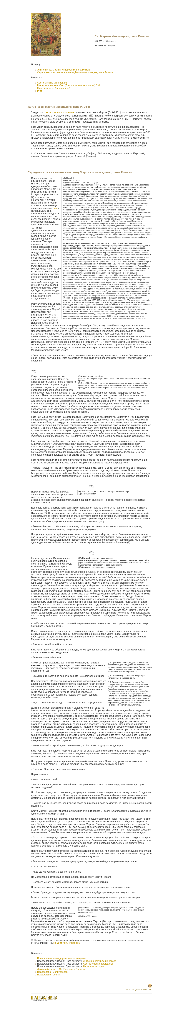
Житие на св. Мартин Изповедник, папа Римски (63, 69)
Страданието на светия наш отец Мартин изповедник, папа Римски (75, 72)
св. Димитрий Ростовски (66, 943)
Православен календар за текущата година (61, 958)
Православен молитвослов (52, 972)
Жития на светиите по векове (99, 961)
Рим (39, 91)
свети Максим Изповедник (59, 112)
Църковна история (93, 966)
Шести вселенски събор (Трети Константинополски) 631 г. (69, 85)
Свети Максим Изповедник (52, 82)
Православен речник (48, 974)
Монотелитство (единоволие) (53, 88)
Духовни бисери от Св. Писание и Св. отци (61, 969)
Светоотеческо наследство (98, 963)
